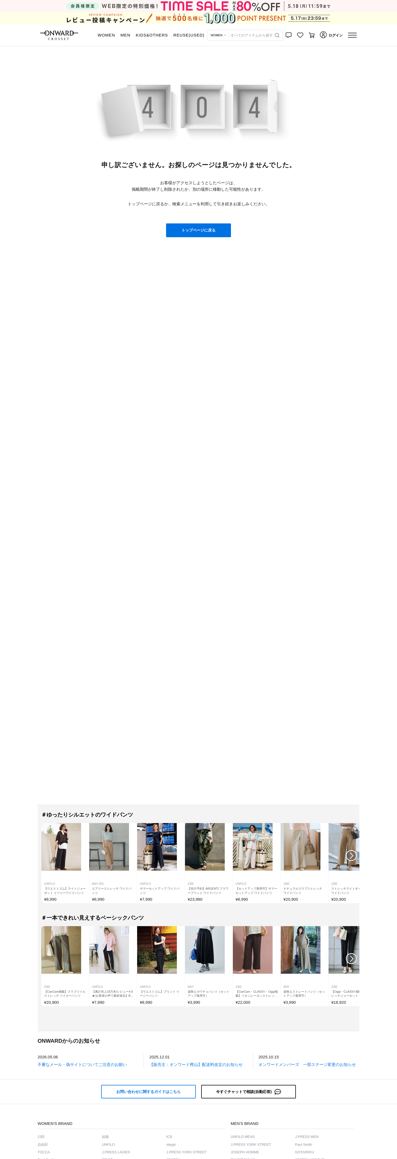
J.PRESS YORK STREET (186, 1152)
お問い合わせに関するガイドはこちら (148, 1091)
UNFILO (108, 1145)
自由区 (43, 1145)
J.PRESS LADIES (116, 1152)
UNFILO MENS (243, 1137)
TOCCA (44, 1152)
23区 (41, 1137)
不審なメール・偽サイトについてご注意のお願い (82, 1064)
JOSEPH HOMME (245, 1152)
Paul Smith (303, 1145)
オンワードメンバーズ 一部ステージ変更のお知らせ (307, 1064)
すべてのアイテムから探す (252, 35)
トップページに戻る (198, 230)
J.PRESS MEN (307, 1137)
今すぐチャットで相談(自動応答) (248, 1092)
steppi (171, 1145)
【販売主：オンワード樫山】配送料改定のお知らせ (196, 1064)
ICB (169, 1137)
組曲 (105, 1137)
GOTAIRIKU (304, 1152)
